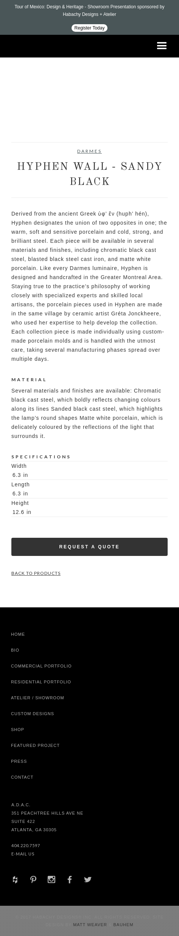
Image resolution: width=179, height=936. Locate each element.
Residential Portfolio (41, 682)
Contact (22, 777)
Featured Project (35, 745)
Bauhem (122, 924)
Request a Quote (89, 546)
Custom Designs (32, 713)
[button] (162, 46)
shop (17, 729)
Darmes (89, 151)
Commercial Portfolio (41, 666)
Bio (15, 650)
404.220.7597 (25, 845)
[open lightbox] (31, 123)
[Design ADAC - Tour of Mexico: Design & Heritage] (89, 17)
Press (19, 761)
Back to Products (36, 573)
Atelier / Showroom (37, 697)
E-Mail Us (22, 853)
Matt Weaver (91, 924)
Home (18, 634)
